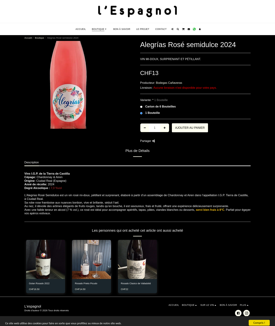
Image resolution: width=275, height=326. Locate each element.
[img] (45, 259)
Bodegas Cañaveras (169, 82)
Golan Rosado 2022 (39, 283)
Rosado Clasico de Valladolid (136, 283)
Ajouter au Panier (190, 127)
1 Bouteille (150, 113)
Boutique (39, 38)
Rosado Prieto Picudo (86, 283)
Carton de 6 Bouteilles (158, 106)
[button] (172, 29)
